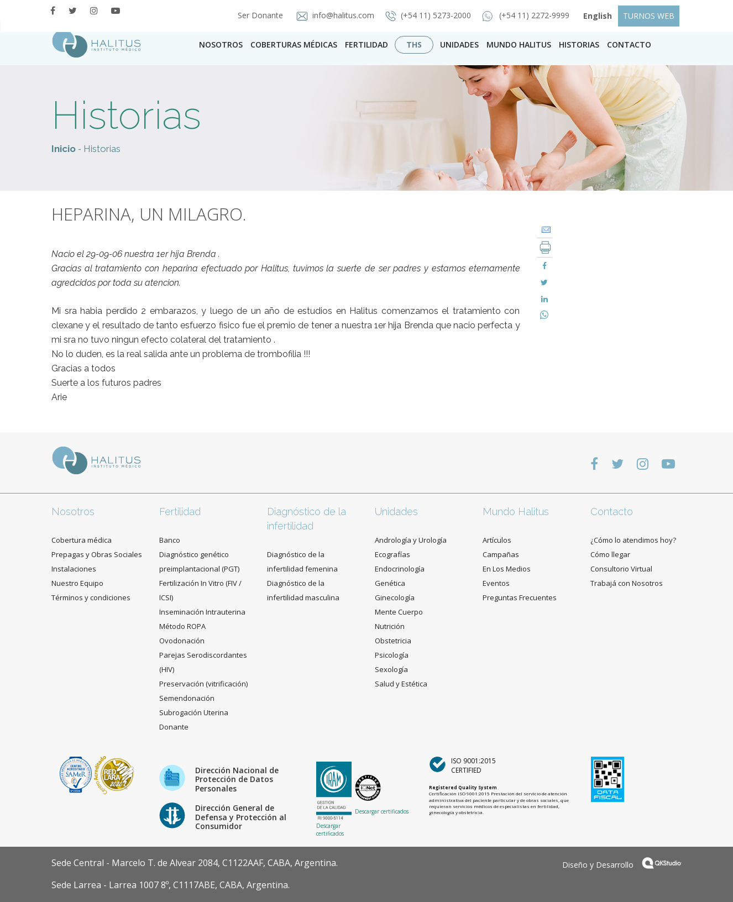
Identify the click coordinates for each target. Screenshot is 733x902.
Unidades (459, 44)
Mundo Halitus (518, 44)
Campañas (501, 554)
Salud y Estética (401, 684)
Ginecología (395, 597)
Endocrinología (400, 569)
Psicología (392, 655)
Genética (390, 583)
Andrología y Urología (411, 540)
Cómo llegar (610, 554)
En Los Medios (507, 569)
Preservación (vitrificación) (203, 684)
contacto (629, 44)
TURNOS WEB (648, 16)
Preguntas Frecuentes (520, 597)
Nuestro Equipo (77, 583)
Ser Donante (257, 15)
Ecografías (392, 554)
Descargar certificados (330, 829)
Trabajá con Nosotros (626, 583)
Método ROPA (182, 626)
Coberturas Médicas (293, 44)
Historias (579, 44)
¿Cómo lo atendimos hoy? (633, 540)
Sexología (391, 669)
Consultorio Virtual (621, 569)
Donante (174, 727)
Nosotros (221, 44)
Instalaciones (73, 569)
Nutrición (390, 626)
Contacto (611, 511)
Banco (169, 540)
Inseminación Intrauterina (202, 612)
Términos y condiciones (90, 597)
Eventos (496, 583)
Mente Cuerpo (399, 612)
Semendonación (186, 698)
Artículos (497, 540)
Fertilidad (366, 44)
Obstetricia (393, 641)
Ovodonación (182, 641)
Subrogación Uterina (193, 712)
